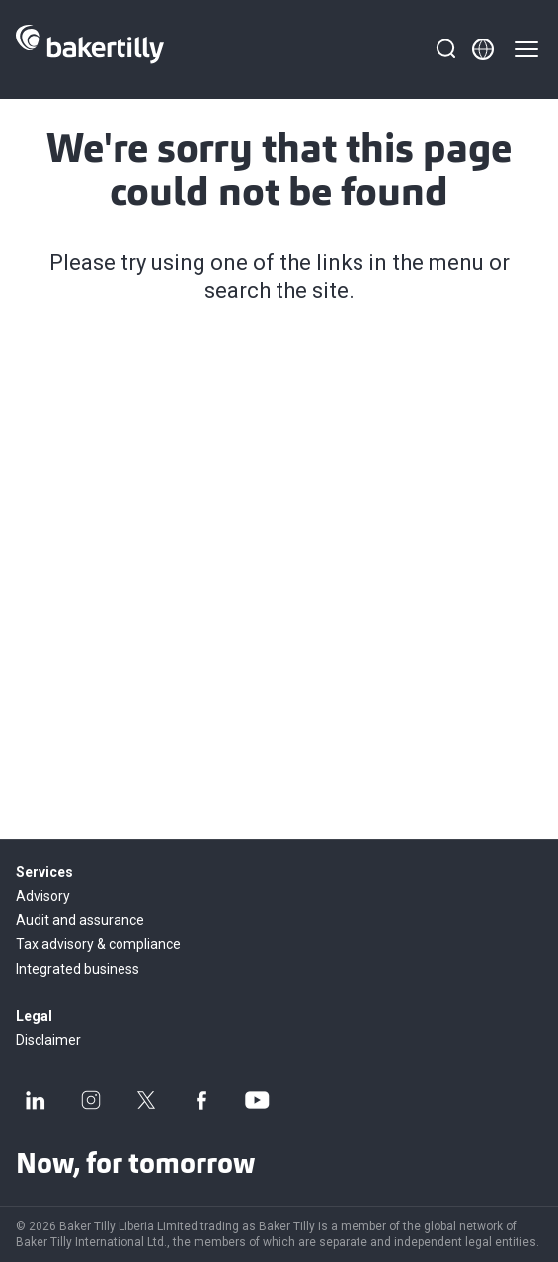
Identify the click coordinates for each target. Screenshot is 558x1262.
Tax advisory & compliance (98, 944)
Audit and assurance (80, 920)
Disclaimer (48, 1040)
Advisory (43, 896)
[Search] (445, 49)
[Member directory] (483, 49)
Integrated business (77, 969)
